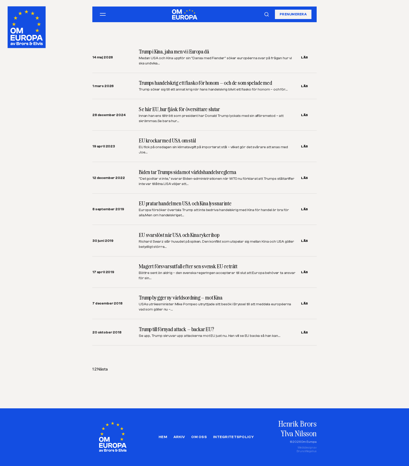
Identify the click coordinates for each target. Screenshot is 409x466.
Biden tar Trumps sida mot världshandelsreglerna (187, 172)
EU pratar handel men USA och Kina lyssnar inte (185, 203)
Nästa (102, 369)
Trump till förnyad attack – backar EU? (176, 329)
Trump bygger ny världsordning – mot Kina (180, 298)
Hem (163, 437)
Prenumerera (293, 14)
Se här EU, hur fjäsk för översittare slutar (179, 109)
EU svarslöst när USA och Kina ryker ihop (179, 235)
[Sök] (266, 14)
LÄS (304, 57)
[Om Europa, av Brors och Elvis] (27, 26)
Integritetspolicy (233, 437)
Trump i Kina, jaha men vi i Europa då (174, 52)
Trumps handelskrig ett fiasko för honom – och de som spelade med (205, 83)
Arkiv (179, 437)
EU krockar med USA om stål (167, 141)
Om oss (199, 437)
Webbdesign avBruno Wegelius (307, 449)
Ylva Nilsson (299, 433)
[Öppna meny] (103, 14)
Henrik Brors (297, 423)
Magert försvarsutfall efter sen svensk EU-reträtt (188, 266)
